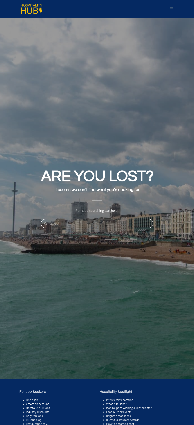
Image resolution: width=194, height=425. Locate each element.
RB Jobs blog (33, 420)
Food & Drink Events (118, 412)
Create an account (37, 404)
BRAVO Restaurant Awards (122, 420)
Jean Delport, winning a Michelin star (129, 408)
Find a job (32, 400)
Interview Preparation (119, 400)
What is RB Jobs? (116, 404)
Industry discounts (37, 412)
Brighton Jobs (34, 416)
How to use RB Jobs (38, 408)
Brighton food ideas (118, 416)
